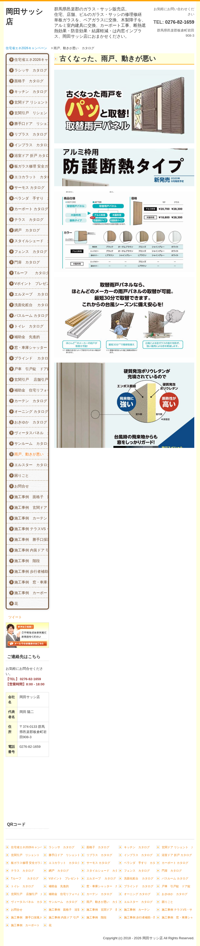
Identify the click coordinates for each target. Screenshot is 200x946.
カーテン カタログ (30, 401)
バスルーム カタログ (31, 315)
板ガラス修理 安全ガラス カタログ (31, 166)
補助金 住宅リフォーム (31, 390)
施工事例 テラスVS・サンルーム (31, 529)
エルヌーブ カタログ (31, 294)
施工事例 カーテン (30, 518)
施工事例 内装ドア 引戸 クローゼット (31, 550)
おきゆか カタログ (30, 422)
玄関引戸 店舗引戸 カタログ (31, 379)
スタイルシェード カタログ (31, 241)
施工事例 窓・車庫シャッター (31, 582)
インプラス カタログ (31, 145)
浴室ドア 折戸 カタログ (31, 155)
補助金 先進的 (27, 337)
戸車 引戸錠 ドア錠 (31, 369)
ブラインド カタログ (31, 358)
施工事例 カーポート (31, 593)
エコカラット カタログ (31, 177)
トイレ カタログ (28, 326)
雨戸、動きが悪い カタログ (31, 454)
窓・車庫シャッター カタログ (31, 347)
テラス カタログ (28, 219)
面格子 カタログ (28, 81)
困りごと (21, 475)
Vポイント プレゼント (31, 283)
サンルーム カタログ (31, 443)
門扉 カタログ (27, 262)
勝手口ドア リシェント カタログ (31, 123)
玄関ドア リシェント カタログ (31, 102)
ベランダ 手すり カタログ (31, 198)
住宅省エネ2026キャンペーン (31, 59)
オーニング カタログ (31, 411)
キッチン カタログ (30, 91)
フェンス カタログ (30, 251)
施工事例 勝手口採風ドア (31, 539)
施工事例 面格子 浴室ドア (31, 497)
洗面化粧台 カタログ (31, 305)
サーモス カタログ (29, 187)
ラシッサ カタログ (30, 70)
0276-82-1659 (179, 22)
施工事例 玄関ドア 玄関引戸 (31, 507)
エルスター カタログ (31, 465)
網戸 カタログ (27, 230)
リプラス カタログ (30, 134)
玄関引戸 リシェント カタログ (31, 113)
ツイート (15, 617)
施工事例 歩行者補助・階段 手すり (31, 571)
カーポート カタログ (31, 209)
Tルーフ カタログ (31, 273)
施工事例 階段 (27, 561)
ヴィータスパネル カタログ (31, 433)
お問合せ (21, 486)
